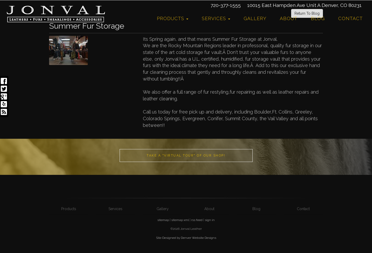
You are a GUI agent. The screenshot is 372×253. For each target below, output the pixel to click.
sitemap (163, 220)
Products (172, 18)
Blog (318, 18)
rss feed (197, 220)
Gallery (255, 18)
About (288, 18)
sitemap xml (180, 220)
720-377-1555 (226, 5)
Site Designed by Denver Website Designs (186, 238)
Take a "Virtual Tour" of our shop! (186, 155)
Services (216, 18)
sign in (210, 220)
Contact (350, 18)
